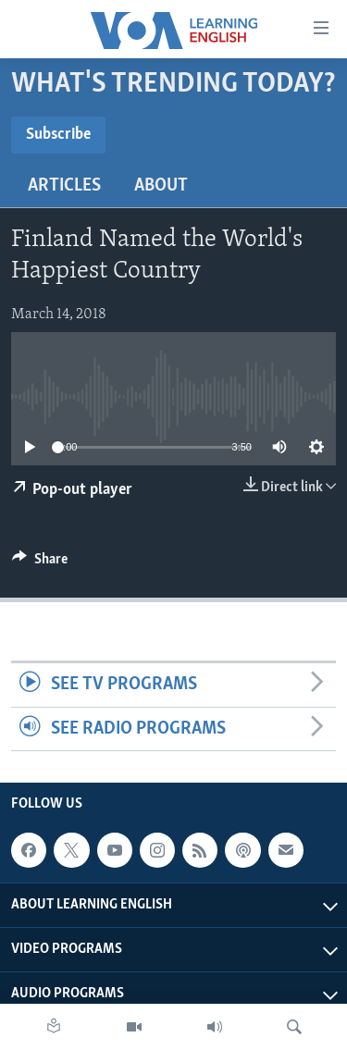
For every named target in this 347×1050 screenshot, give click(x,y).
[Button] (40, 563)
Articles (64, 186)
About (161, 186)
